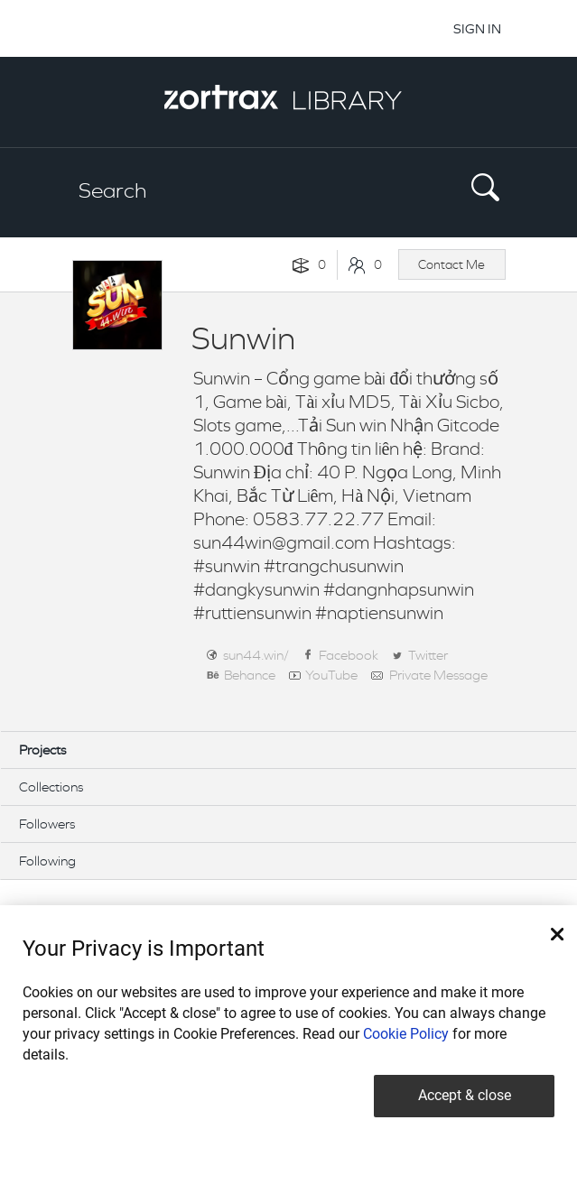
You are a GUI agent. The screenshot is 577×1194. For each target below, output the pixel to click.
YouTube (331, 674)
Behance (249, 674)
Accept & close (464, 1095)
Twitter (428, 654)
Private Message (438, 674)
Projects (42, 749)
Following (47, 860)
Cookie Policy (406, 1033)
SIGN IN (477, 28)
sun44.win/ (256, 654)
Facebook (348, 654)
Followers (47, 823)
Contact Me (451, 264)
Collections (51, 786)
